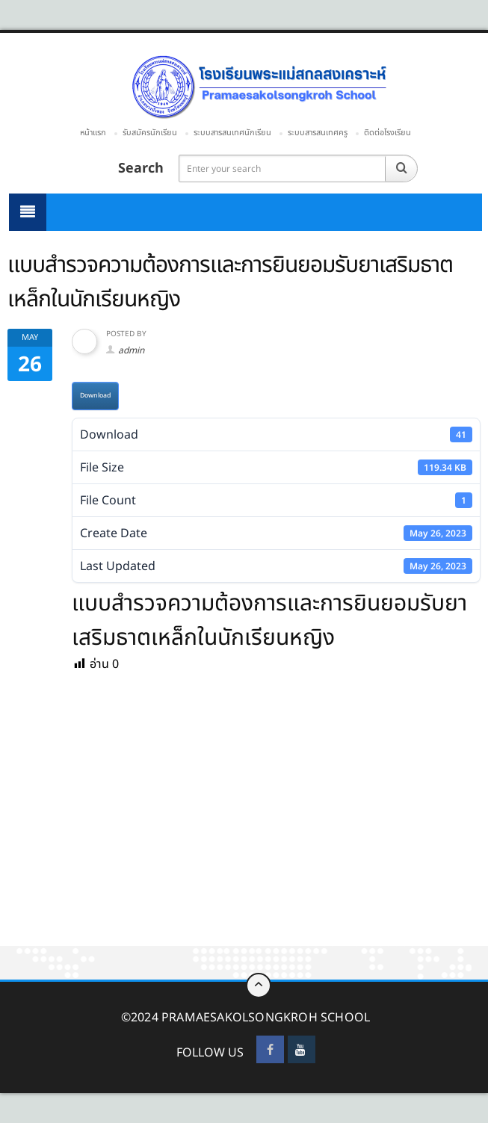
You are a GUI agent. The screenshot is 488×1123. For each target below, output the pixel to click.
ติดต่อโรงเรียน (387, 132)
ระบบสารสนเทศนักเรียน (232, 132)
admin (131, 350)
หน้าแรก (93, 132)
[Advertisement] (244, 835)
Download (95, 395)
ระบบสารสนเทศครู (318, 132)
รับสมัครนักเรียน (150, 132)
